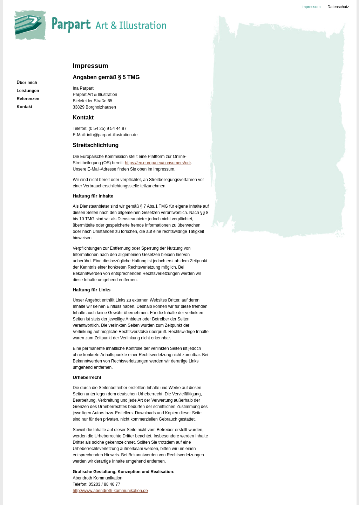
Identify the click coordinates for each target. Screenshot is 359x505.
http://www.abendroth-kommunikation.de (110, 490)
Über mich (27, 82)
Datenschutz (338, 7)
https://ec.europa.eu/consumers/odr (158, 162)
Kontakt (25, 106)
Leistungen (28, 90)
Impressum (311, 7)
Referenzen (28, 98)
